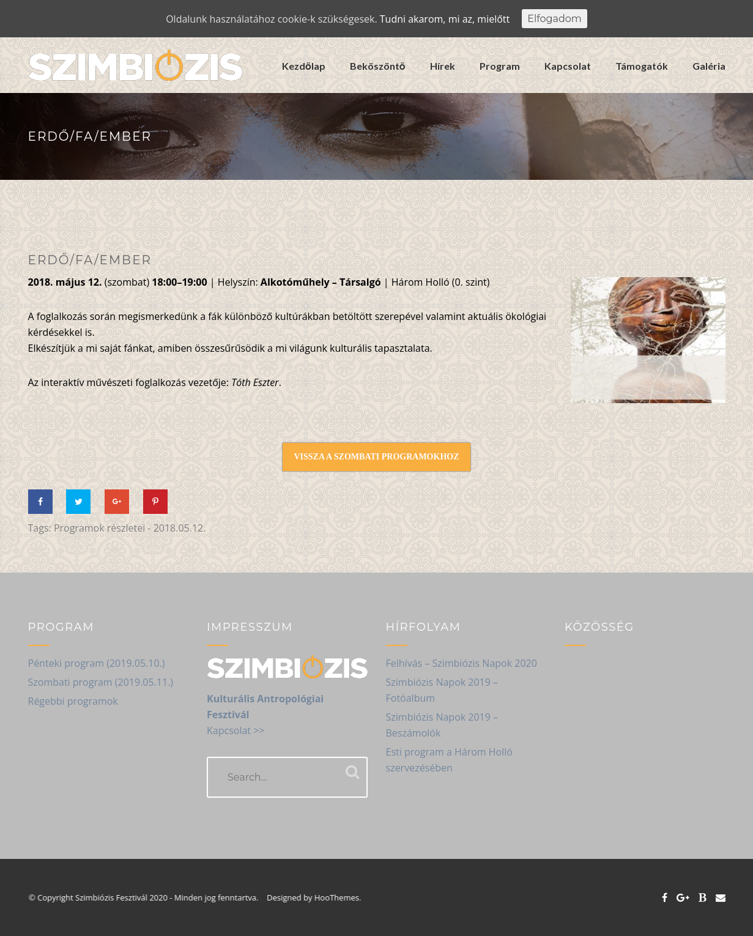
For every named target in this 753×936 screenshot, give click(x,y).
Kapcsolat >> (235, 730)
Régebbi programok (73, 701)
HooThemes (343, 897)
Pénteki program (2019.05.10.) (96, 663)
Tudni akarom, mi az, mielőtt (445, 19)
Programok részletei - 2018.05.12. (130, 528)
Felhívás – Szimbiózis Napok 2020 (461, 663)
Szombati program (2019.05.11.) (101, 682)
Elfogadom (554, 18)
